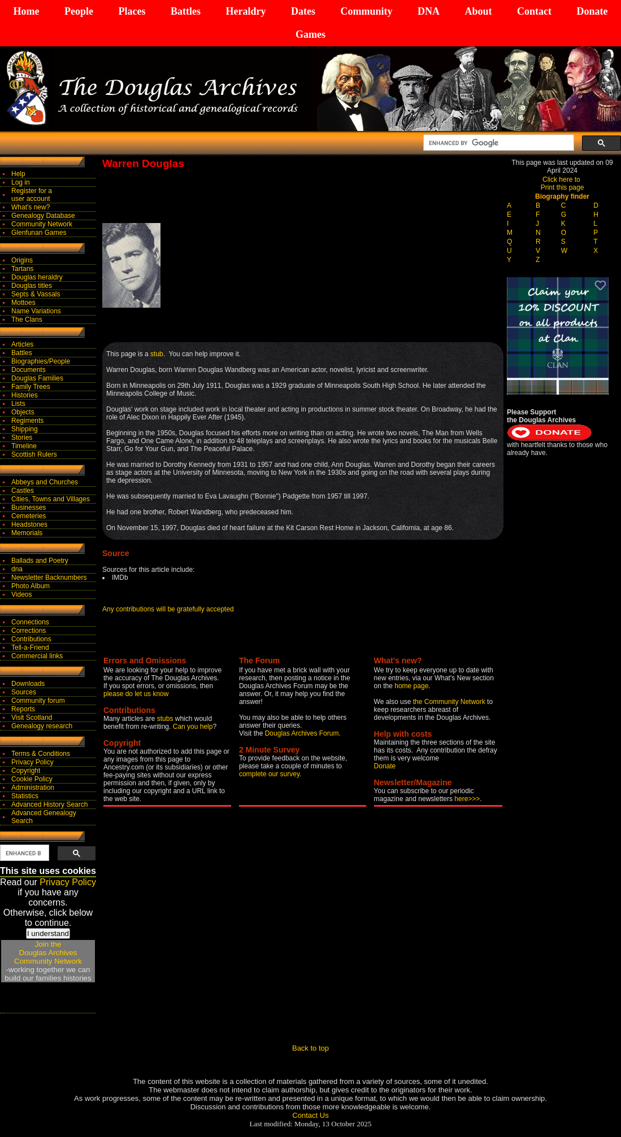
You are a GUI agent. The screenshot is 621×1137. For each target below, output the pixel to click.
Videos (21, 594)
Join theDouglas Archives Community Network (48, 952)
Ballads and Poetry (39, 561)
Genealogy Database (43, 216)
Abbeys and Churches (44, 482)
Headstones (29, 524)
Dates (303, 11)
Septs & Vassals (35, 294)
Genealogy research (41, 726)
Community (366, 11)
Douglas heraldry (37, 277)
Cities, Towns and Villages (50, 499)
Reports (23, 709)
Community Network (41, 224)
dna (17, 569)
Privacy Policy (32, 762)
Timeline (24, 446)
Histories (24, 395)
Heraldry (245, 11)
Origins (22, 260)
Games (310, 34)
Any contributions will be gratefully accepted (168, 609)
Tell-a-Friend (30, 647)
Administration (32, 787)
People (78, 11)
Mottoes (23, 303)
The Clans (26, 319)
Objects (22, 412)
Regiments (27, 421)
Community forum (38, 701)
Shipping (24, 429)
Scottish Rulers (34, 454)
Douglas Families (37, 378)
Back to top (310, 1048)
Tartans (22, 269)
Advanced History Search (49, 804)
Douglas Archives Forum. (303, 733)
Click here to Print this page (562, 183)
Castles (22, 491)
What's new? (30, 207)
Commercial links (37, 656)
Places (131, 11)
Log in (20, 182)
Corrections (28, 631)
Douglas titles (31, 286)
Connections (30, 622)
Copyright (25, 771)
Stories (21, 437)
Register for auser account (31, 195)
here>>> (467, 799)
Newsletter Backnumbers (48, 577)
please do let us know (135, 694)
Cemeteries (28, 516)
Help (18, 174)
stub (156, 354)
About (478, 11)
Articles (22, 344)
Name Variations (36, 311)
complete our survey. (270, 774)
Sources (23, 692)
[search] (497, 143)
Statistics (24, 796)
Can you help (193, 727)
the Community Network (450, 702)
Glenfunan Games (38, 233)
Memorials (26, 533)
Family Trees (30, 387)
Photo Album (30, 586)
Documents (28, 370)
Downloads (28, 684)
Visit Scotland (32, 717)
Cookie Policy (32, 779)
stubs (166, 719)
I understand (48, 933)
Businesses (28, 507)
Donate (591, 11)
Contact (534, 11)
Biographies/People (40, 361)
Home (27, 11)
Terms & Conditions (40, 754)
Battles (186, 11)
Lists (18, 404)
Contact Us (310, 1115)
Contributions (31, 639)
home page (411, 686)
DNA (429, 11)
